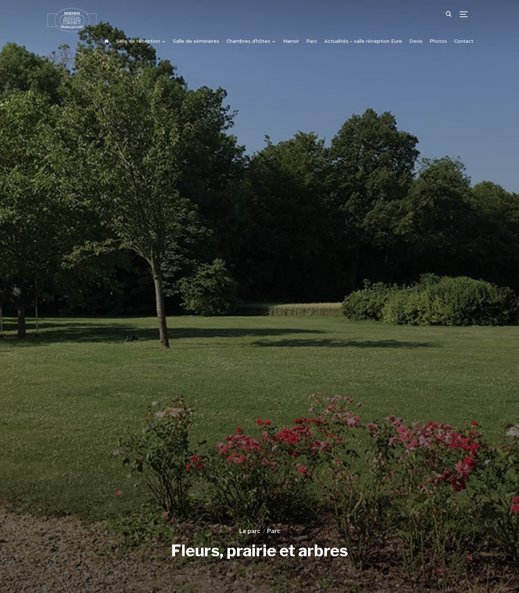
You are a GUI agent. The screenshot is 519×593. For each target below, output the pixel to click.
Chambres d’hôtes (248, 41)
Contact (463, 41)
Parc (311, 41)
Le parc (249, 531)
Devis (415, 41)
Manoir (291, 41)
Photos (438, 41)
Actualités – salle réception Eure (363, 41)
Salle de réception (138, 41)
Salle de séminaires (196, 41)
